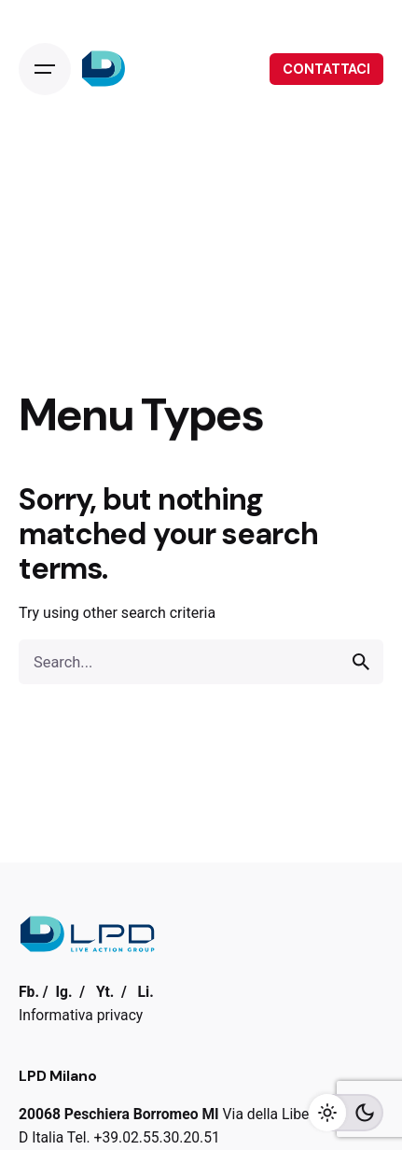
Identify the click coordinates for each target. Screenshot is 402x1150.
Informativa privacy (81, 1015)
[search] (361, 661)
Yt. (105, 992)
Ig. (63, 992)
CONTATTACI (326, 69)
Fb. (29, 992)
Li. (146, 992)
